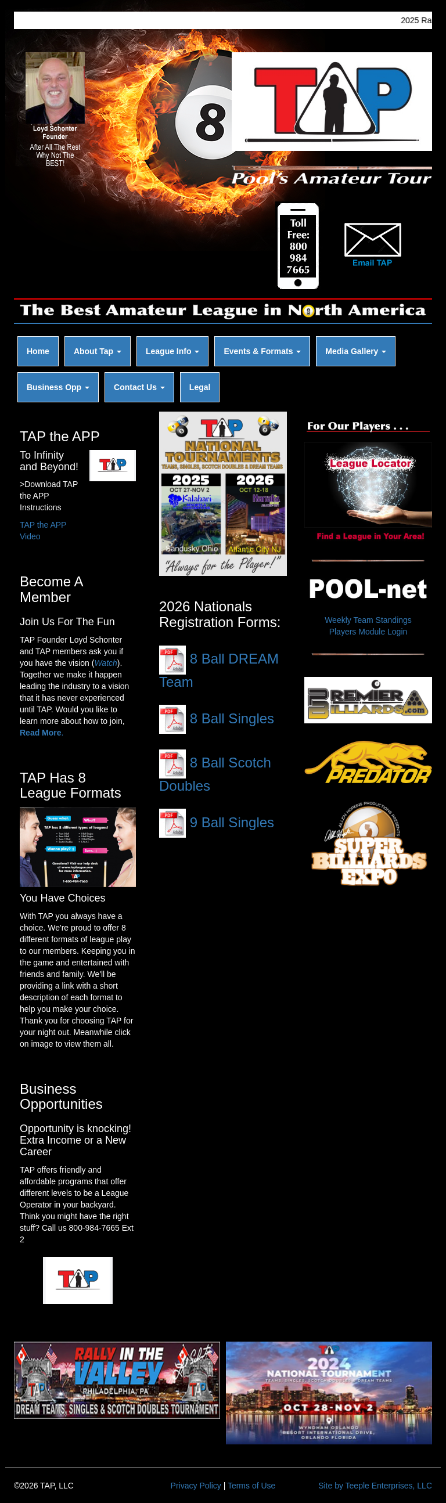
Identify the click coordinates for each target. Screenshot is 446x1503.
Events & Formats (262, 351)
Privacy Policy (196, 1485)
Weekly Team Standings (368, 620)
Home (38, 351)
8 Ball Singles (216, 718)
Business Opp (58, 387)
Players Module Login (368, 631)
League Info (172, 351)
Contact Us (139, 387)
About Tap (97, 351)
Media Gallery (355, 351)
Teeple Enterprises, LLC (389, 1485)
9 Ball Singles (216, 822)
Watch (105, 663)
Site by (330, 1485)
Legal (200, 387)
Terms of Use (251, 1485)
